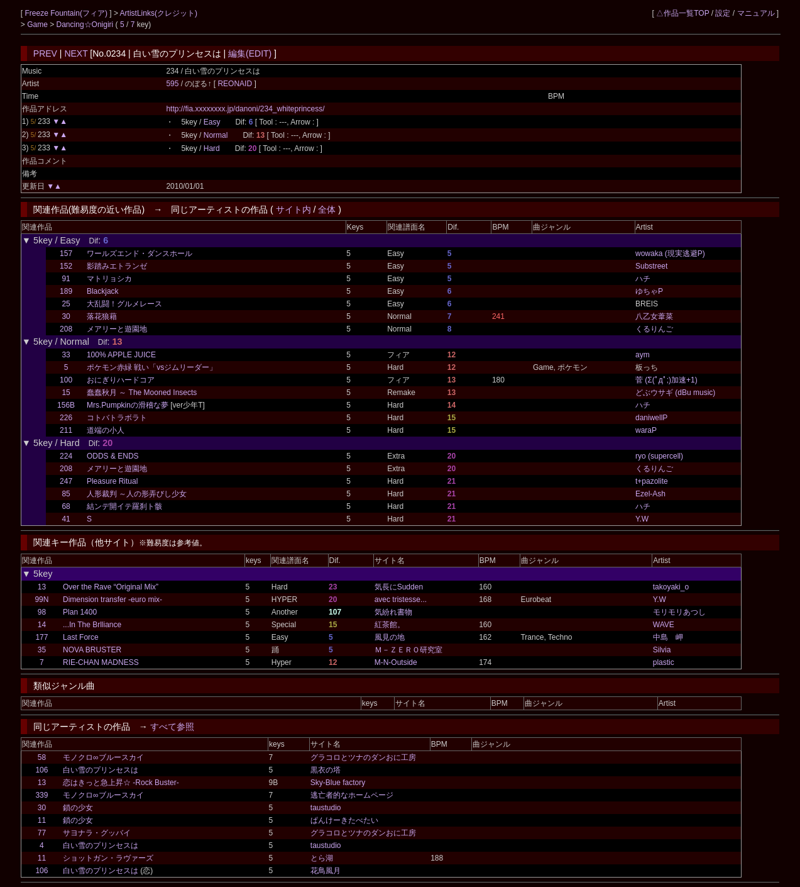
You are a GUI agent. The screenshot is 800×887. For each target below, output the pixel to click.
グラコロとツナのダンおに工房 (363, 757)
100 (66, 380)
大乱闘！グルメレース (124, 303)
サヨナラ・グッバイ (97, 832)
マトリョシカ (109, 278)
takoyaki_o (671, 587)
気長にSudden (399, 587)
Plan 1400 (80, 612)
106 (41, 770)
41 (66, 519)
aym (642, 354)
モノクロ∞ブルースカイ (103, 757)
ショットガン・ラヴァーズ (108, 858)
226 (66, 417)
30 (66, 316)
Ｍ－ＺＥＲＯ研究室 (408, 649)
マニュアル (756, 13)
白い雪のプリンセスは (100, 770)
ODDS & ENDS (113, 456)
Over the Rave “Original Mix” (110, 587)
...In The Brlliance (92, 624)
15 (66, 392)
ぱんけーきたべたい (344, 820)
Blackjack (103, 291)
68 (66, 506)
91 (66, 278)
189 (66, 291)
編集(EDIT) (249, 53)
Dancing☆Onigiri (86, 24)
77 (42, 832)
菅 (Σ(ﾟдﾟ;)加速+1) (666, 380)
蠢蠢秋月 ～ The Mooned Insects (142, 392)
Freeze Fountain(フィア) (67, 13)
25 (66, 303)
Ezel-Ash (650, 493)
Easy (212, 122)
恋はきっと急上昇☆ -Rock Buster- (121, 782)
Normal (216, 135)
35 (42, 649)
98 (42, 612)
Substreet (651, 266)
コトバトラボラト (117, 417)
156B (66, 405)
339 (41, 795)
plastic (663, 662)
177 (41, 637)
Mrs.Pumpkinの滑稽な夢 (127, 405)
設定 (722, 13)
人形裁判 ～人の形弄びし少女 (137, 493)
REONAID (235, 83)
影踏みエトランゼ (117, 266)
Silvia (662, 649)
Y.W (642, 519)
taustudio (325, 807)
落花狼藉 (102, 316)
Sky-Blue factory (337, 782)
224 (66, 456)
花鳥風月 (325, 870)
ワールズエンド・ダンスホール (139, 253)
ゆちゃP (649, 291)
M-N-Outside (396, 662)
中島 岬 (668, 637)
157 (66, 253)
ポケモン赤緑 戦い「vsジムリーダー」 (152, 367)
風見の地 (390, 637)
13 (42, 587)
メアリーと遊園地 (117, 329)
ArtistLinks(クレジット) (158, 13)
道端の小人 (105, 430)
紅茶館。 (390, 624)
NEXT (75, 53)
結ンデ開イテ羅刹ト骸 (124, 506)
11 (42, 820)
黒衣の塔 (325, 770)
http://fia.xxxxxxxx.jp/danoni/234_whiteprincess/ (245, 108)
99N (41, 599)
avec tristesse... (401, 599)
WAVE (663, 624)
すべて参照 (172, 727)
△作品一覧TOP (682, 13)
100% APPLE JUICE (121, 354)
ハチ (642, 278)
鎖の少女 (78, 807)
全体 (327, 209)
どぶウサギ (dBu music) (675, 392)
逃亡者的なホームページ (351, 795)
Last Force (81, 637)
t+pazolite (651, 481)
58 (42, 757)
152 (66, 266)
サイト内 (293, 209)
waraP (646, 430)
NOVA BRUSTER (92, 649)
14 (42, 624)
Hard (212, 148)
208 (66, 329)
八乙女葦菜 (654, 316)
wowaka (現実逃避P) (670, 253)
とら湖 (321, 858)
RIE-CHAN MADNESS (101, 662)
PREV (45, 53)
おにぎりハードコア (121, 380)
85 (66, 493)
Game (38, 24)
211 (66, 430)
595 (172, 83)
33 (66, 354)
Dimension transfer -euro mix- (112, 599)
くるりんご (654, 329)
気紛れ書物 (393, 612)
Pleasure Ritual (112, 481)
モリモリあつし (679, 612)
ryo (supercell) (659, 456)
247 (66, 481)
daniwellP (651, 417)
